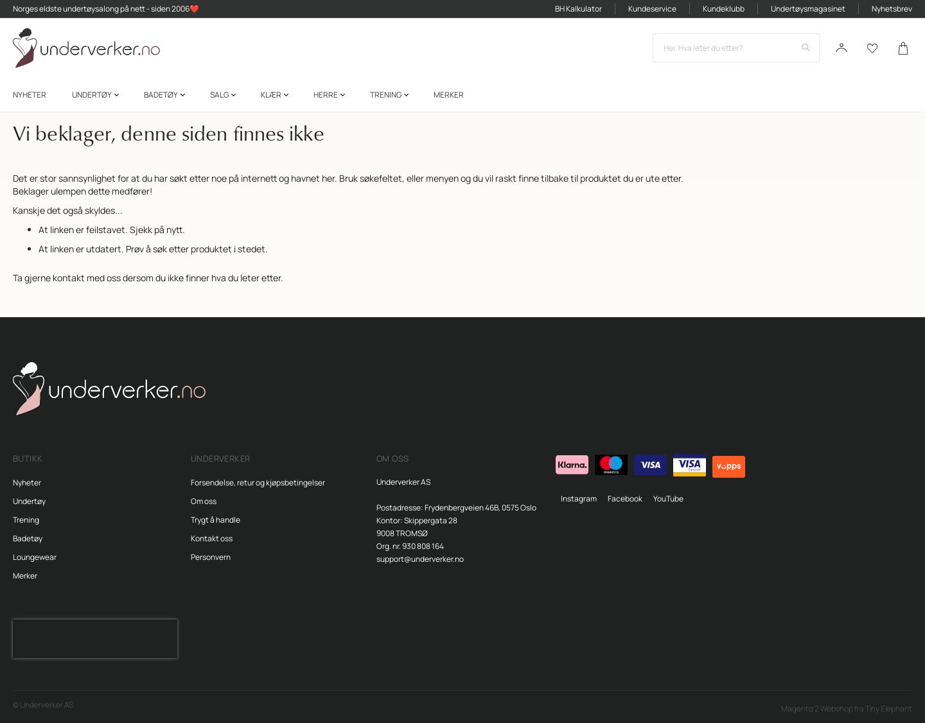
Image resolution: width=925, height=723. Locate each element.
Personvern (211, 557)
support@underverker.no (420, 558)
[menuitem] (29, 95)
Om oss (203, 501)
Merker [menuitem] (449, 95)
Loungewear (35, 557)
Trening (26, 519)
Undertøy (29, 501)
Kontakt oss (212, 538)
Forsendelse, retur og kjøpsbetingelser (258, 482)
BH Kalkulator (578, 8)
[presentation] (95, 639)
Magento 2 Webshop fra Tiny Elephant (846, 708)
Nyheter (27, 482)
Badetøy (27, 538)
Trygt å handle (215, 519)
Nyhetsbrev (892, 8)
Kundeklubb (723, 8)
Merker (25, 575)
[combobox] (736, 48)
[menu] (462, 95)
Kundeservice (652, 8)
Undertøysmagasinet (808, 8)
